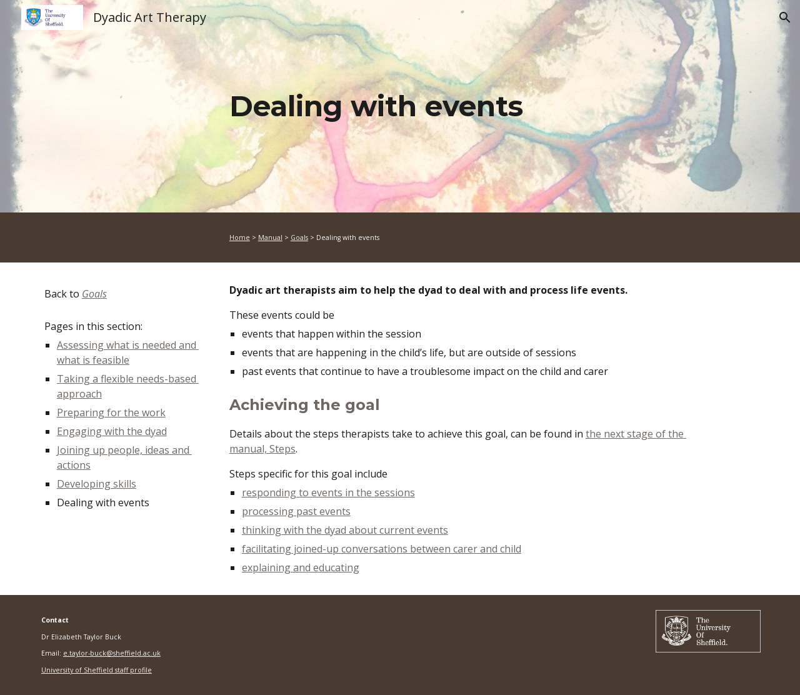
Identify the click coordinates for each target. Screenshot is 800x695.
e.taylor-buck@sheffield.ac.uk (112, 653)
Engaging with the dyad (112, 431)
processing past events (296, 511)
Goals (299, 237)
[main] (461, 106)
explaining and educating (300, 567)
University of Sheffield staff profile (96, 670)
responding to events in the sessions (328, 492)
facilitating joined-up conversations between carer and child (381, 549)
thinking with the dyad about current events (345, 530)
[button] (785, 17)
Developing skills (96, 484)
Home (239, 237)
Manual (270, 237)
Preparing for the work (111, 412)
